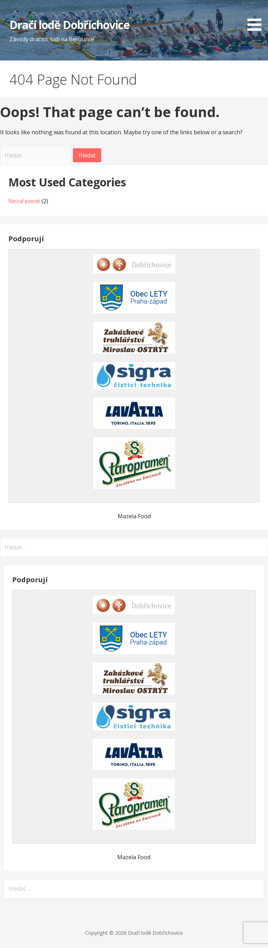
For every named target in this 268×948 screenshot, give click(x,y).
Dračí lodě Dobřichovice (69, 24)
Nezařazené (24, 201)
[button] (257, 16)
